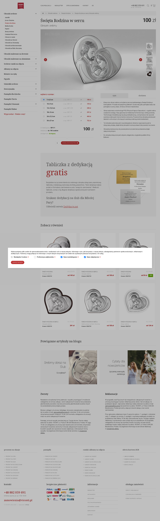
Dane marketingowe (71, 257)
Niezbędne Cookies (22, 257)
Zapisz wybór (17, 262)
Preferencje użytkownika (47, 257)
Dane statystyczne (94, 257)
